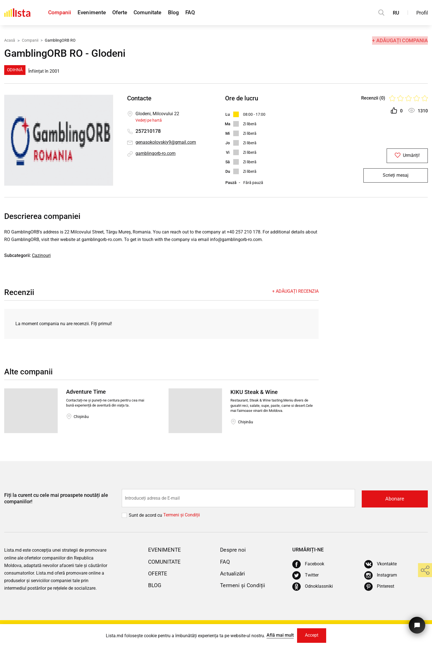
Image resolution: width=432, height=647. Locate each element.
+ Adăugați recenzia (295, 291)
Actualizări (233, 573)
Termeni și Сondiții (181, 515)
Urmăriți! (395, 156)
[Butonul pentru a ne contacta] (416, 623)
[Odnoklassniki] (312, 587)
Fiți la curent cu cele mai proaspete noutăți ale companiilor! (56, 499)
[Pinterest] (379, 587)
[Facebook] (308, 564)
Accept (312, 635)
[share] (425, 570)
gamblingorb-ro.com (156, 153)
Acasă (9, 40)
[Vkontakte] (380, 564)
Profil (422, 13)
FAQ (204, 12)
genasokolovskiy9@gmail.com (166, 142)
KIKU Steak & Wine (254, 392)
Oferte (126, 12)
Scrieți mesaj (395, 177)
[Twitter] (305, 576)
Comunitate (156, 12)
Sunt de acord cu (146, 515)
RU (396, 13)
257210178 (148, 131)
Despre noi (233, 550)
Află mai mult (279, 634)
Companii (60, 12)
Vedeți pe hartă (149, 120)
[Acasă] (17, 12)
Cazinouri (41, 256)
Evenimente (94, 12)
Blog (185, 12)
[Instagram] (380, 576)
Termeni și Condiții (243, 585)
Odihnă (15, 69)
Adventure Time (86, 392)
